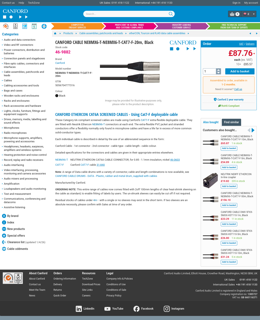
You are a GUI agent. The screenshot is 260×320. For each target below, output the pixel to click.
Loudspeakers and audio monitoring (24, 189)
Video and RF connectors (17, 45)
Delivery (250, 43)
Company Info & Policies (119, 278)
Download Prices (91, 284)
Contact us (8, 2)
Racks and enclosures (15, 101)
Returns (57, 289)
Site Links (87, 289)
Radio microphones (14, 133)
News (32, 295)
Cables (7, 81)
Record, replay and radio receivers (22, 160)
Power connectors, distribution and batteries (23, 51)
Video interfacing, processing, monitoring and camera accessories (24, 172)
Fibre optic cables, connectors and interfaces (23, 65)
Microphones (10, 128)
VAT (241, 43)
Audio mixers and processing (20, 179)
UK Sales (229, 279)
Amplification (11, 184)
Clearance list (23, 242)
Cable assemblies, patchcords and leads (23, 73)
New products (13, 229)
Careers (86, 295)
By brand (10, 216)
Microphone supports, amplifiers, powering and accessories (22, 139)
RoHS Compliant (228, 105)
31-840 (101, 164)
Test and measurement (16, 194)
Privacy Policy (113, 295)
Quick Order (59, 295)
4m (96, 200)
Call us (238, 89)
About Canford (37, 278)
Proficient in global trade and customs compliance (129, 26)
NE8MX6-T (98, 124)
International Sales (224, 284)
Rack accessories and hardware (21, 106)
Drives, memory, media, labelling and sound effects (24, 121)
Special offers (13, 236)
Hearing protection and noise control (24, 155)
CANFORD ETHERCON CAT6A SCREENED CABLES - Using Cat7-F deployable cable (116, 114)
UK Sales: (105, 2)
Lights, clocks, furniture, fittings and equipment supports (23, 112)
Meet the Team (37, 289)
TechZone (34, 2)
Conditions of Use (116, 284)
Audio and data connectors (18, 40)
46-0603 (175, 159)
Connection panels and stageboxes (23, 59)
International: (143, 2)
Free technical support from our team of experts (234, 26)
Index (8, 222)
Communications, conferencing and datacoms (24, 200)
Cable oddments (15, 249)
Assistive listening (13, 207)
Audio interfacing (13, 165)
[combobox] (129, 14)
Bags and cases (12, 91)
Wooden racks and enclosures (20, 96)
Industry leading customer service (181, 26)
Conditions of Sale (116, 289)
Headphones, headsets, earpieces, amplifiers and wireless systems (23, 148)
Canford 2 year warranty (229, 99)
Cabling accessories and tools (20, 86)
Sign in (236, 2)
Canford (60, 62)
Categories (10, 34)
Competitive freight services (77, 26)
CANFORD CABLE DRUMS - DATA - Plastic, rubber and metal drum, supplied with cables (106, 175)
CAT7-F (145, 120)
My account (251, 2)
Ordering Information (64, 278)
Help (21, 2)
